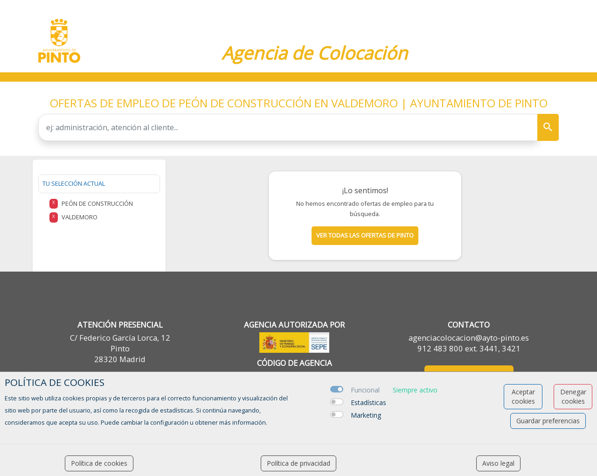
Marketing (366, 415)
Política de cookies (99, 463)
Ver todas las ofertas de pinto (365, 235)
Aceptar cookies (523, 396)
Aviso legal (498, 463)
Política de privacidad (298, 463)
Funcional (365, 389)
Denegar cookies (573, 396)
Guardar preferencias (548, 420)
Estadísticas (368, 402)
